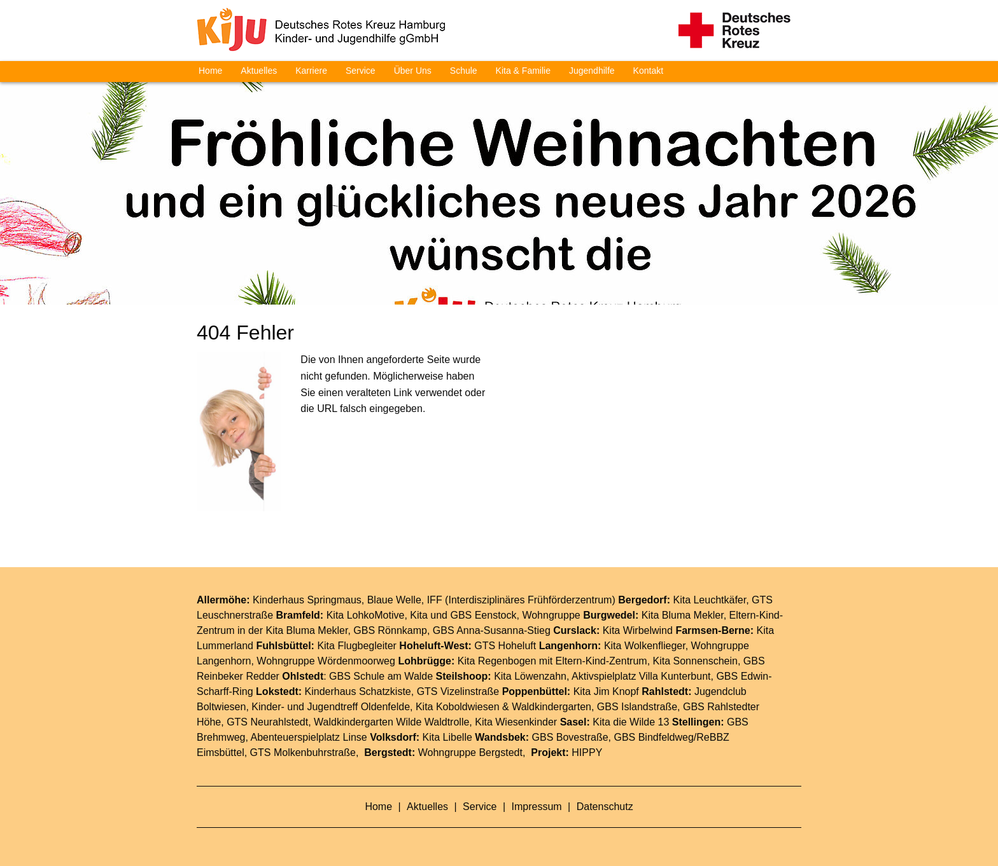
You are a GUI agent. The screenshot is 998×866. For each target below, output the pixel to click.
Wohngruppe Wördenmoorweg (326, 661)
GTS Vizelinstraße (458, 691)
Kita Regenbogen (497, 661)
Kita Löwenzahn (530, 676)
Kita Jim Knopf (606, 691)
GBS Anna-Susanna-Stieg (492, 630)
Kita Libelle (447, 737)
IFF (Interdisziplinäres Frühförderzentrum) (521, 600)
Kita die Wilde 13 (631, 722)
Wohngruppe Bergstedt (470, 752)
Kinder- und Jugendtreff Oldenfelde (330, 706)
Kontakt (648, 70)
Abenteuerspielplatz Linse (309, 737)
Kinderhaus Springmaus (307, 600)
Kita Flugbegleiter (357, 645)
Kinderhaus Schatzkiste (358, 691)
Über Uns (413, 70)
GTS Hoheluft (505, 645)
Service (361, 70)
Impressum (538, 806)
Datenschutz (605, 806)
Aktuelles (259, 70)
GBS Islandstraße (637, 706)
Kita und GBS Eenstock (463, 615)
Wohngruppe (551, 615)
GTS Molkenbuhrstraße (303, 752)
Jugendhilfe (592, 70)
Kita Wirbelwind (638, 630)
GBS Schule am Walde (381, 676)
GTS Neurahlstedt (267, 722)
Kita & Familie (523, 70)
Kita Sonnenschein (695, 661)
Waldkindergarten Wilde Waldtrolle (391, 722)
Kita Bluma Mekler (683, 615)
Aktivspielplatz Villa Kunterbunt (641, 676)
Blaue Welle (394, 600)
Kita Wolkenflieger (644, 645)
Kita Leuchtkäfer (709, 600)
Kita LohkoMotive (366, 615)
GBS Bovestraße (570, 737)
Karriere (311, 70)
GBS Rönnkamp (390, 630)
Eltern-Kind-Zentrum (601, 661)
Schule (463, 70)
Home (210, 70)
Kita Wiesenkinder (516, 722)
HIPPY (587, 752)
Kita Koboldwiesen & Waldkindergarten (503, 706)
